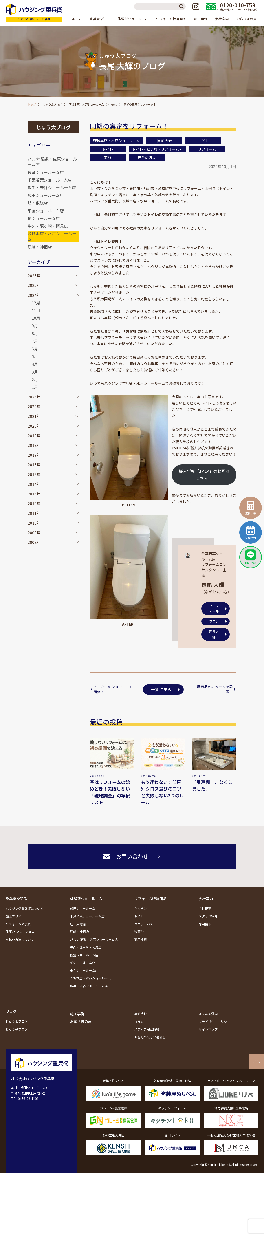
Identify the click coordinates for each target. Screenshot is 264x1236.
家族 (107, 157)
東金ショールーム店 (46, 210)
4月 (35, 364)
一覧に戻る (161, 689)
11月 (36, 310)
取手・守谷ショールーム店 (52, 187)
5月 (35, 356)
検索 (182, 6)
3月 (35, 372)
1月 (35, 387)
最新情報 (140, 1014)
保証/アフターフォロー (22, 931)
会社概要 (205, 908)
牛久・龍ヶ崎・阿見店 (48, 226)
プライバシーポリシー (214, 1021)
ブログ (214, 621)
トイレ (107, 149)
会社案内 (206, 898)
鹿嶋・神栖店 (40, 247)
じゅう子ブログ (17, 1029)
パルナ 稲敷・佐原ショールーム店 (52, 161)
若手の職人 (147, 157)
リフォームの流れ (18, 924)
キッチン (140, 908)
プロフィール (214, 609)
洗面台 (139, 931)
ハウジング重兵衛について (24, 908)
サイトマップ (208, 1029)
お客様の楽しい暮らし (150, 1037)
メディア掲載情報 (146, 1029)
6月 (35, 349)
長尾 (114, 104)
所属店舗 (214, 634)
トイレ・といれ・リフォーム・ (157, 149)
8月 (35, 333)
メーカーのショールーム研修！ (113, 689)
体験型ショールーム (86, 898)
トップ (32, 104)
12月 (36, 303)
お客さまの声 (246, 18)
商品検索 (140, 939)
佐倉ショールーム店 (46, 172)
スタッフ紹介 (208, 916)
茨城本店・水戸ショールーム (86, 104)
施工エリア (13, 916)
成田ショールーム (82, 908)
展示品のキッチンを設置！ (215, 689)
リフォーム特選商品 (150, 898)
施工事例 (200, 18)
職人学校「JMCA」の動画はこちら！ (204, 474)
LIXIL (203, 140)
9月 (35, 325)
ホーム (77, 18)
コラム (139, 1021)
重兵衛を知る (16, 898)
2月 (35, 379)
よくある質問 (208, 1014)
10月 (36, 318)
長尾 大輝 (164, 140)
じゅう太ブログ (52, 104)
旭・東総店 (38, 203)
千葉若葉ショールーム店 (50, 180)
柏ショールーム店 (44, 218)
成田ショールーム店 (46, 195)
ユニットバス (143, 924)
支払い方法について (20, 939)
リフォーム (207, 149)
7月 (35, 341)
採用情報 (205, 924)
